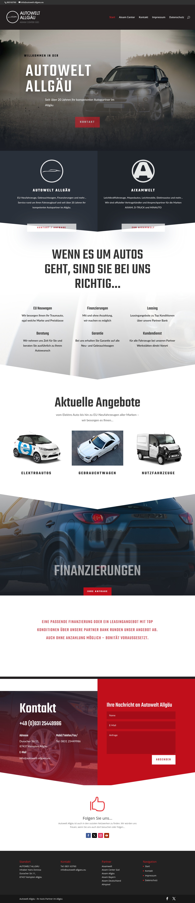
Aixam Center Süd (110, 869)
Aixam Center (127, 17)
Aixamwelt (107, 866)
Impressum (158, 17)
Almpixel (106, 884)
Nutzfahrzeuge (158, 473)
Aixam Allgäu (108, 873)
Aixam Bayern (108, 877)
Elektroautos (36, 473)
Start (112, 17)
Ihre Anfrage (97, 591)
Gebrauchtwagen (97, 473)
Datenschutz (176, 17)
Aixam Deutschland (111, 880)
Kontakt (143, 17)
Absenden (163, 766)
